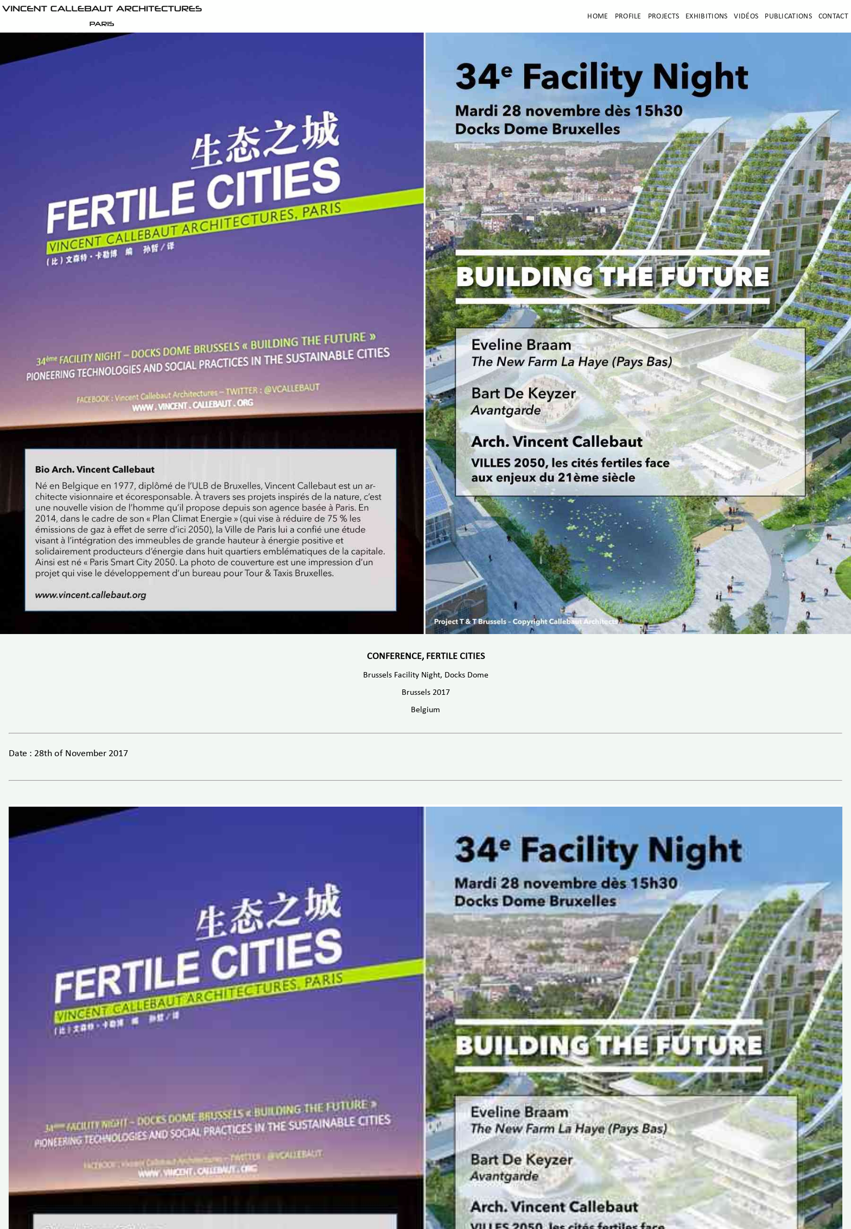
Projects (663, 16)
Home (597, 16)
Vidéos (746, 16)
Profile (628, 16)
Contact (833, 16)
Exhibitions (706, 16)
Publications (788, 16)
